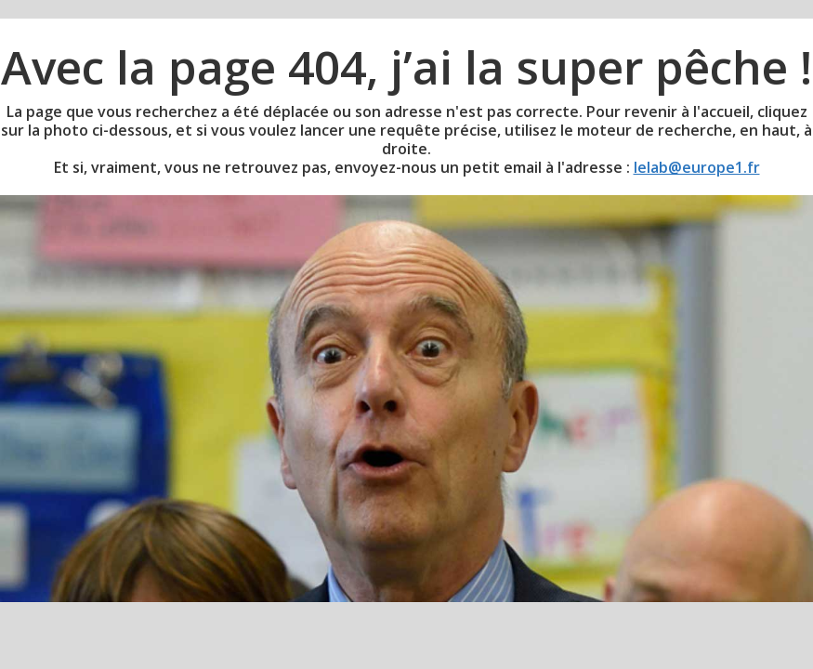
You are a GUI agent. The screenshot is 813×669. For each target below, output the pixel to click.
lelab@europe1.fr (697, 167)
